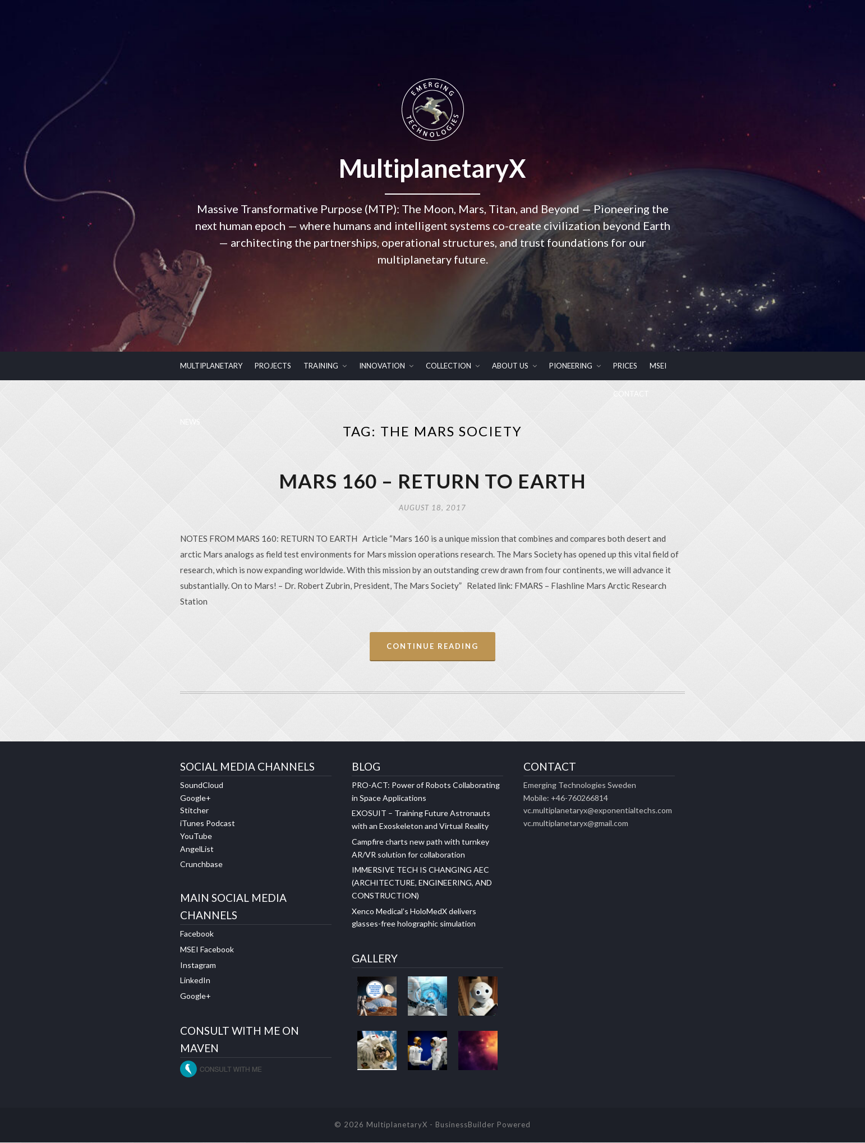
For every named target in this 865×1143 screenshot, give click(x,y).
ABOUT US (510, 365)
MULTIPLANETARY (211, 365)
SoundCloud (201, 785)
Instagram (198, 965)
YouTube (196, 836)
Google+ (195, 798)
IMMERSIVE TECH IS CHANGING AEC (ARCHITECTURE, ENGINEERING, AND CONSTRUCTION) (422, 883)
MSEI (658, 365)
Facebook (197, 934)
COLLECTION (448, 365)
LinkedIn (195, 981)
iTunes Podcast (207, 823)
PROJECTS (273, 365)
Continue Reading (432, 646)
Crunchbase (201, 865)
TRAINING (320, 365)
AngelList (197, 849)
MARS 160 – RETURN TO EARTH (432, 481)
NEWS (190, 421)
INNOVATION (382, 365)
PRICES (625, 365)
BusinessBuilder (465, 1125)
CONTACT (631, 393)
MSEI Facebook (207, 950)
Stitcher (194, 811)
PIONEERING (570, 365)
